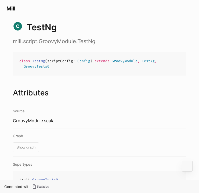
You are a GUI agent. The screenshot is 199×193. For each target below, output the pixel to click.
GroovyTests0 (36, 66)
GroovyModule (125, 61)
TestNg (38, 61)
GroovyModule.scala (34, 120)
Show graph (25, 147)
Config (83, 61)
